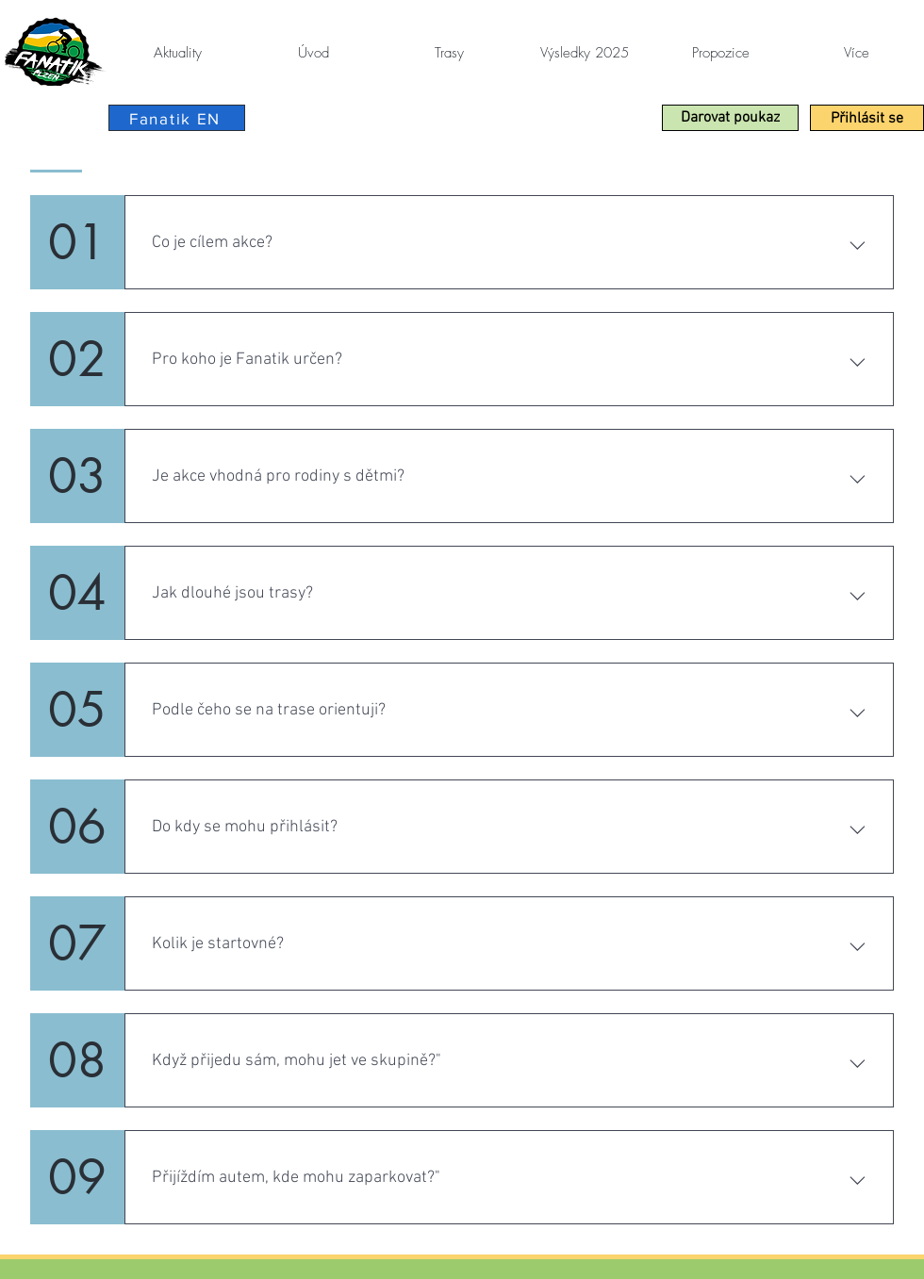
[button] (730, 118)
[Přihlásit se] (867, 118)
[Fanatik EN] (176, 118)
